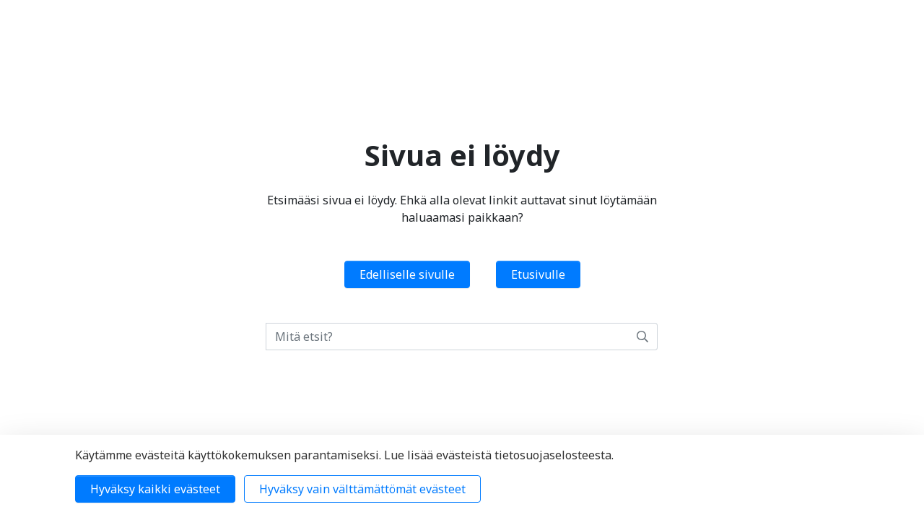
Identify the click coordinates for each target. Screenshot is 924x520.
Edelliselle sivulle (407, 274)
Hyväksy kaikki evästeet (155, 489)
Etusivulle (538, 274)
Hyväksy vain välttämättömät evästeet (362, 489)
